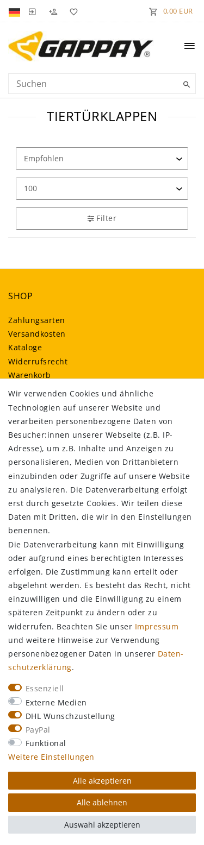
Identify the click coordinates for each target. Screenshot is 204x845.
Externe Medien (56, 702)
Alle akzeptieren (102, 780)
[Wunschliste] (72, 11)
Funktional (46, 743)
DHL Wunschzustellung (70, 716)
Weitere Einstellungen (51, 757)
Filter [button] (102, 218)
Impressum (157, 626)
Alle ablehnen (102, 802)
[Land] (15, 11)
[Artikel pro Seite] (102, 189)
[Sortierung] (102, 158)
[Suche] (185, 85)
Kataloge (25, 347)
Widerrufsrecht (37, 361)
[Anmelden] (32, 11)
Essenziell (45, 688)
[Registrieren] (53, 11)
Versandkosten (37, 334)
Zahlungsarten (36, 320)
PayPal (38, 729)
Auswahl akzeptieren (102, 824)
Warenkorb (29, 375)
